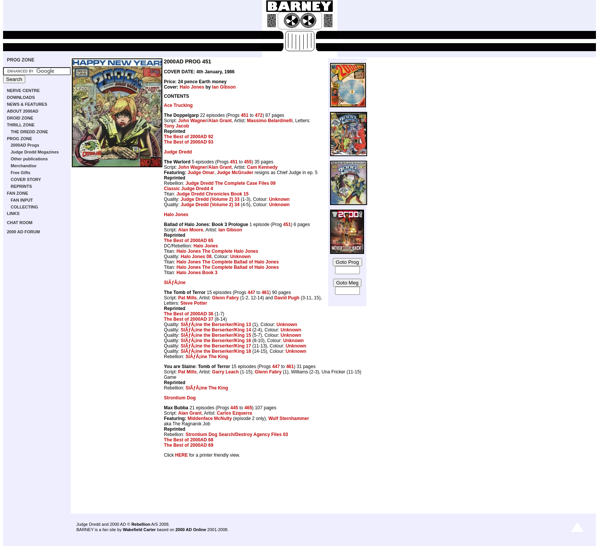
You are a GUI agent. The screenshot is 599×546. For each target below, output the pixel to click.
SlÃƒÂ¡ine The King (207, 356)
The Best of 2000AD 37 (188, 319)
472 (258, 115)
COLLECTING (24, 207)
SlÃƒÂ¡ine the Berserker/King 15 (216, 335)
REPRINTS (21, 186)
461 (265, 292)
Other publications (29, 159)
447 (251, 292)
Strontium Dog (180, 398)
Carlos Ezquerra (234, 413)
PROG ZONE (20, 60)
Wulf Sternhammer (288, 418)
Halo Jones (192, 87)
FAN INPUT (22, 200)
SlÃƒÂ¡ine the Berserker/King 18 (216, 351)
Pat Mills (187, 297)
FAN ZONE (17, 193)
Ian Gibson (224, 87)
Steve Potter (193, 303)
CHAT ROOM (19, 222)
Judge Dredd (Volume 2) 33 (210, 199)
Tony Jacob (176, 126)
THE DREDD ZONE (29, 131)
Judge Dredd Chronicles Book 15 (212, 194)
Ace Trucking (178, 105)
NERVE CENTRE (23, 90)
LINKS (13, 213)
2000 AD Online (190, 529)
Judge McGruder (235, 172)
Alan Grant (220, 120)
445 (234, 407)
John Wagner (192, 120)
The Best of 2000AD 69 (188, 445)
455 (248, 162)
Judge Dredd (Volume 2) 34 (210, 204)
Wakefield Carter (139, 529)
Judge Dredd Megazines (35, 152)
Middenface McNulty (210, 418)
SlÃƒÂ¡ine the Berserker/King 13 (216, 324)
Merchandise (23, 165)
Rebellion (141, 524)
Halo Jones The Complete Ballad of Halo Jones (227, 262)
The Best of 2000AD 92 (188, 136)
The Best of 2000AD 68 (188, 440)
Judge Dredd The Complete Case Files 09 (230, 183)
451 (244, 115)
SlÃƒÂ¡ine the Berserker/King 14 (216, 330)
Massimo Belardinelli (270, 120)
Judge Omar (201, 172)
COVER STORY (26, 179)
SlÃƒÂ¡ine (175, 282)
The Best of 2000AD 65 (188, 240)
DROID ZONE (20, 118)
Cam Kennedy (262, 167)
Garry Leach (225, 372)
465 (248, 407)
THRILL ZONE (21, 125)
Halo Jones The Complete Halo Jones (217, 251)
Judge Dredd (178, 152)
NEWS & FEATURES (27, 104)
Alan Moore (190, 230)
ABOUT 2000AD (23, 111)
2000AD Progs (25, 145)
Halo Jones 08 (196, 256)
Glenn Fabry (225, 297)
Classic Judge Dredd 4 (188, 188)
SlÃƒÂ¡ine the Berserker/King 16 (216, 340)
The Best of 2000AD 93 (188, 142)
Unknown (279, 199)
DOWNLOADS (21, 97)
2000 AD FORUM (23, 231)
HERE (181, 455)
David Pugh (287, 297)
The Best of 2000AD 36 (188, 314)
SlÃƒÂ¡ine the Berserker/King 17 (216, 346)
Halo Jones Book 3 (196, 272)
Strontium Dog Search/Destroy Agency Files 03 (237, 434)
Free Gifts (20, 172)
